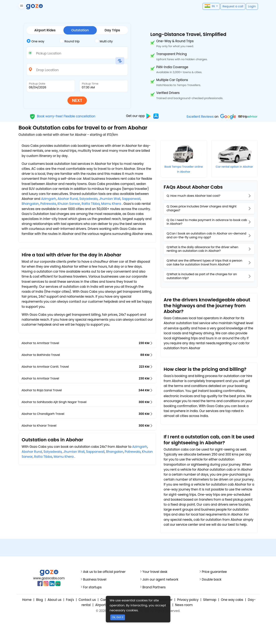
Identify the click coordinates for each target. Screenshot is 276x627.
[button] (21, 6)
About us (54, 600)
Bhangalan (30, 204)
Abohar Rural (68, 199)
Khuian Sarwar (69, 204)
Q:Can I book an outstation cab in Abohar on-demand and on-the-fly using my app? (206, 235)
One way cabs (232, 600)
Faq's (70, 600)
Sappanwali (131, 199)
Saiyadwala (88, 199)
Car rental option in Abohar (234, 167)
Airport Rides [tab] (44, 30)
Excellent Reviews (200, 116)
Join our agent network (160, 579)
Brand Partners (154, 587)
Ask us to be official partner (104, 572)
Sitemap (209, 600)
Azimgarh (48, 199)
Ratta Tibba (91, 204)
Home (27, 600)
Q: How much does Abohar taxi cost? (194, 196)
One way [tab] (35, 41)
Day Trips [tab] (112, 30)
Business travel (94, 579)
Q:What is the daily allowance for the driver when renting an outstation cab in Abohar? (202, 249)
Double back (212, 579)
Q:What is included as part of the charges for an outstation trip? (202, 276)
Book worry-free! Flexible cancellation (62, 116)
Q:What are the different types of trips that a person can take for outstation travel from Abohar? (204, 262)
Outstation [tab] (80, 30)
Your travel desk (155, 572)
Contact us (87, 600)
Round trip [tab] (70, 41)
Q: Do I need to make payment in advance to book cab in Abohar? (207, 222)
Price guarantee (214, 572)
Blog (39, 600)
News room (183, 605)
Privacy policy (187, 600)
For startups (92, 587)
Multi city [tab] (104, 41)
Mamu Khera (111, 204)
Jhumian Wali (109, 199)
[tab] (43, 41)
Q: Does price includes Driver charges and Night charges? (202, 208)
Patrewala (48, 204)
